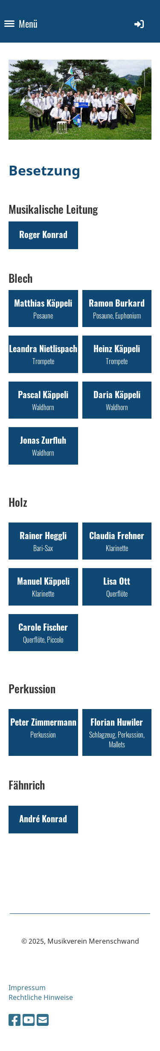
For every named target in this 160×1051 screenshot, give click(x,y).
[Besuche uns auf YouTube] (29, 1020)
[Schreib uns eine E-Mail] (43, 1020)
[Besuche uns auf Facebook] (14, 1020)
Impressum (27, 987)
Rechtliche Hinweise (41, 997)
